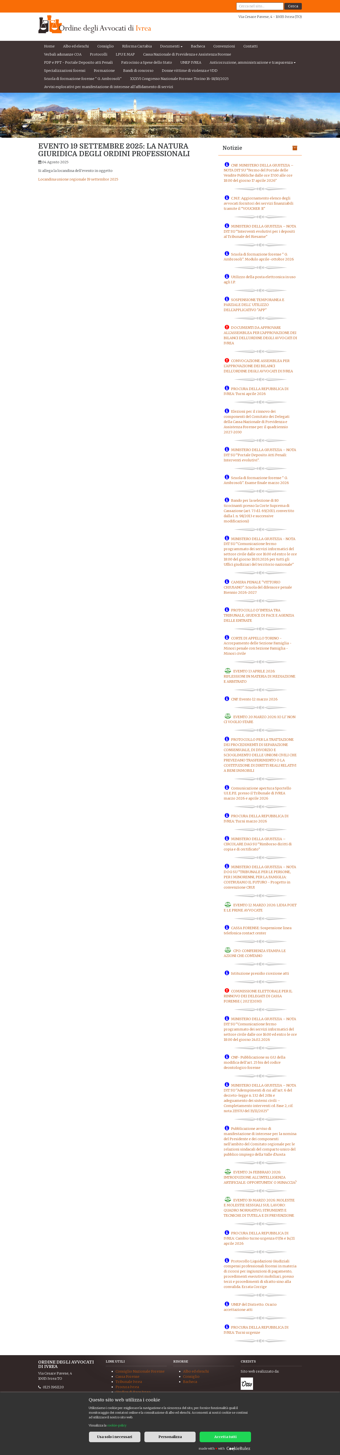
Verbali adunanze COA (63, 54)
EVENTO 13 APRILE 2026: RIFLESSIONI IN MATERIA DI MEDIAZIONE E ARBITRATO (259, 676)
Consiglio (105, 46)
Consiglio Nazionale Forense (140, 1371)
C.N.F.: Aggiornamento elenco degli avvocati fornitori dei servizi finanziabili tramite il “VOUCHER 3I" (258, 203)
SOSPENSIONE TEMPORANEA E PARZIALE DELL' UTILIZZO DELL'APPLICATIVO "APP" (254, 304)
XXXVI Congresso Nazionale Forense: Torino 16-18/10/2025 (179, 78)
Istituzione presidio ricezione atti (260, 973)
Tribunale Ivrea (129, 1381)
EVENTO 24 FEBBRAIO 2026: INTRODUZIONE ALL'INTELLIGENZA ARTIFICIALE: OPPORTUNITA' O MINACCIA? (260, 1177)
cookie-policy (116, 1425)
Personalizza (170, 1437)
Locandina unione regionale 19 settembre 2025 (78, 179)
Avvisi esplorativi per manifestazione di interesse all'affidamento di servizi (108, 87)
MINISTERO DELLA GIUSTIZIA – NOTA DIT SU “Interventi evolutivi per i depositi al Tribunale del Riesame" (260, 231)
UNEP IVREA (190, 62)
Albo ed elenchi (76, 46)
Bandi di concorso (138, 70)
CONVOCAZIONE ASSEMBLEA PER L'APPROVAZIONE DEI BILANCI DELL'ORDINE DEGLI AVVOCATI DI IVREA (258, 366)
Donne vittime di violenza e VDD (190, 70)
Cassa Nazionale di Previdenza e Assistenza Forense (187, 54)
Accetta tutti (225, 1437)
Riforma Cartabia (137, 46)
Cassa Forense (127, 1376)
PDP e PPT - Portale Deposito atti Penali (78, 62)
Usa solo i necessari (114, 1437)
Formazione (104, 70)
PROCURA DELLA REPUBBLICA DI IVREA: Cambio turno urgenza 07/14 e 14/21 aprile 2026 (259, 1238)
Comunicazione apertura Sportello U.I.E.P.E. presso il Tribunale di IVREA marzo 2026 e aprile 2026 (257, 793)
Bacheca (198, 46)
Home (49, 46)
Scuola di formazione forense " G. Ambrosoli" (83, 78)
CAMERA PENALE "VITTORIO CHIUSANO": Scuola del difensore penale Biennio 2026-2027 (258, 587)
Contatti (250, 46)
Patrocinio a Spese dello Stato (146, 62)
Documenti (170, 46)
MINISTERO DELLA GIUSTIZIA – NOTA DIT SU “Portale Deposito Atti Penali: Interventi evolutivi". (260, 455)
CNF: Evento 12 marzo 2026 (254, 699)
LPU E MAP (125, 54)
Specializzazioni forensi (64, 70)
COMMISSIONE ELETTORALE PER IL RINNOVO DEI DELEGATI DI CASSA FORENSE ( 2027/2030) (258, 996)
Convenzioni (224, 46)
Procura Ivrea (127, 1387)
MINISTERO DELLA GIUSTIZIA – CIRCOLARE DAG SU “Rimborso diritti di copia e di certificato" (258, 844)
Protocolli (98, 54)
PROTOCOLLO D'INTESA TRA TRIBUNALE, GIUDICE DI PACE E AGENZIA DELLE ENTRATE (259, 615)
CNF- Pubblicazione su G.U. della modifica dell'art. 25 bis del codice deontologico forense (254, 1062)
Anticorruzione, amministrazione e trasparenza (251, 62)
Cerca (293, 6)
